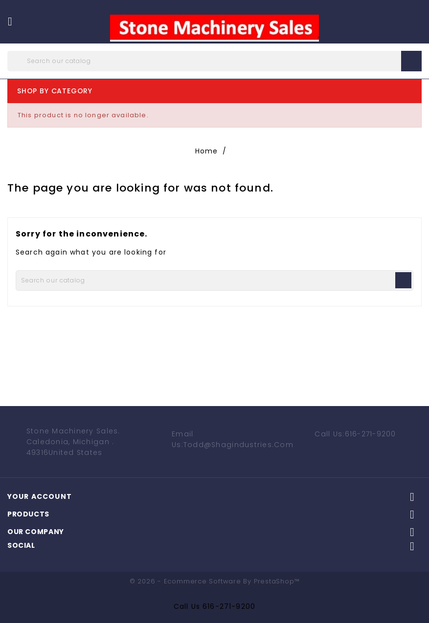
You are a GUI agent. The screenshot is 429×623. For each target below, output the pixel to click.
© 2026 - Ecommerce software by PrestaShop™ (215, 581)
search (411, 61)
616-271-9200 (229, 606)
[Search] (214, 61)
